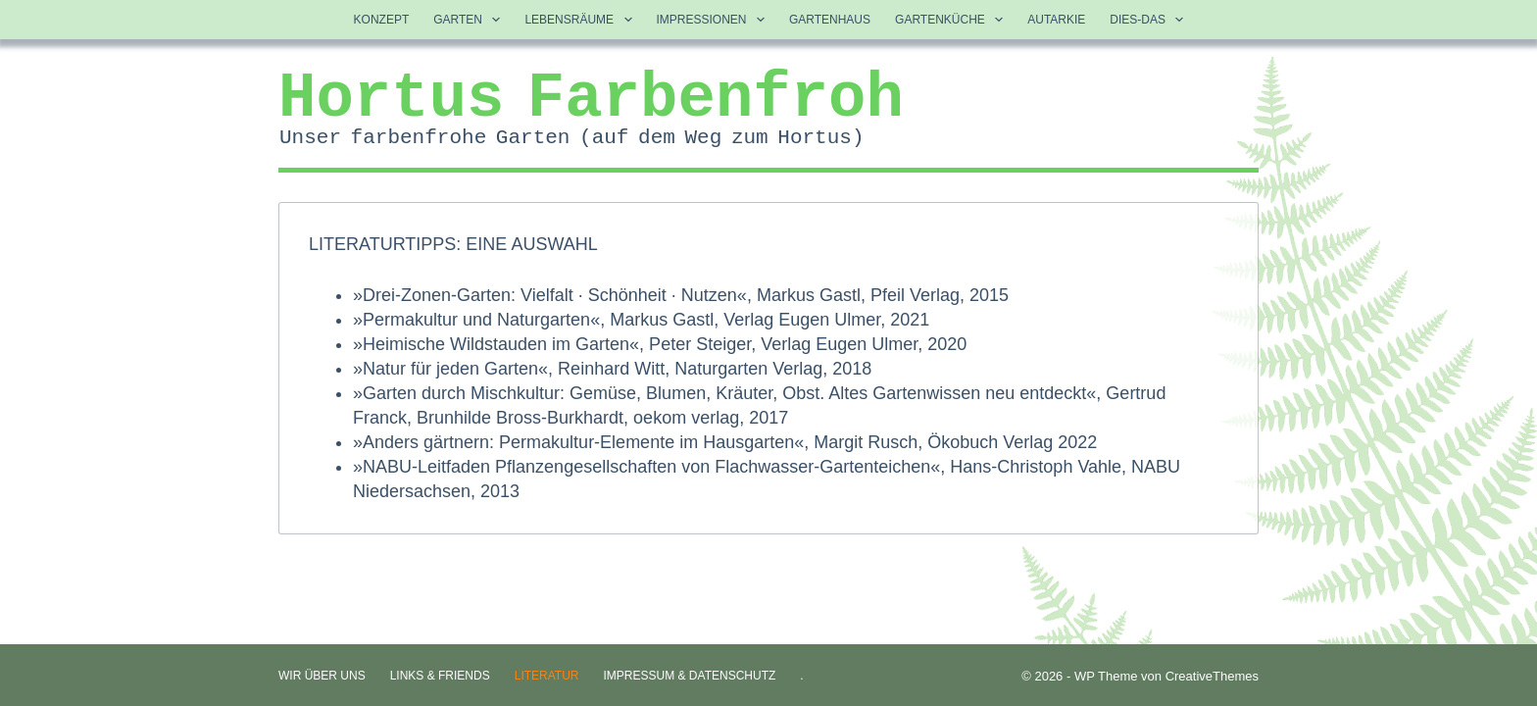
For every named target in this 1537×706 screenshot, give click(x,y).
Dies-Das (1150, 19)
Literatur (547, 675)
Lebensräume (581, 19)
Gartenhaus (829, 19)
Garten (470, 19)
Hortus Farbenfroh (591, 99)
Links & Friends (440, 675)
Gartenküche (953, 19)
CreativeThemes (1212, 676)
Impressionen (714, 19)
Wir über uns (322, 675)
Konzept (382, 19)
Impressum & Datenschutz (690, 675)
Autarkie (1056, 19)
